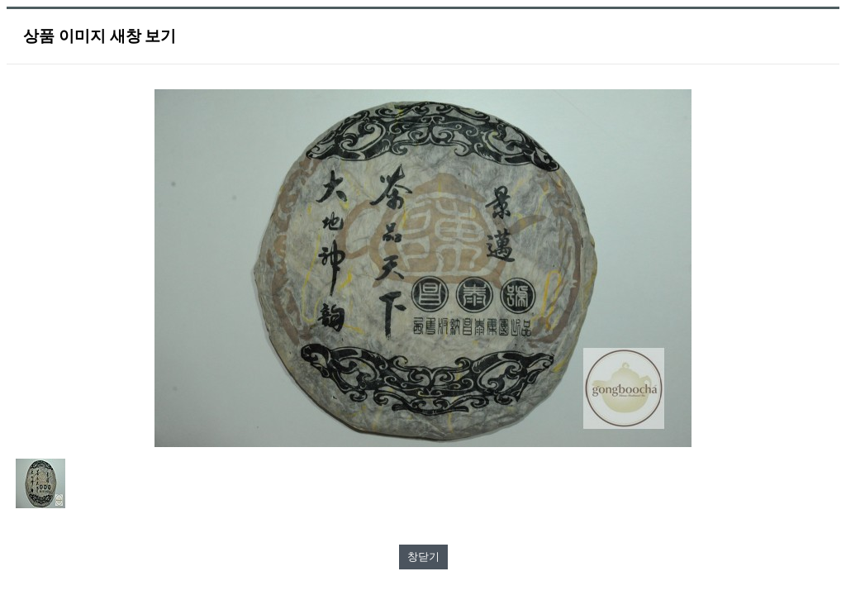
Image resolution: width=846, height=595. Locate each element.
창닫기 (423, 556)
